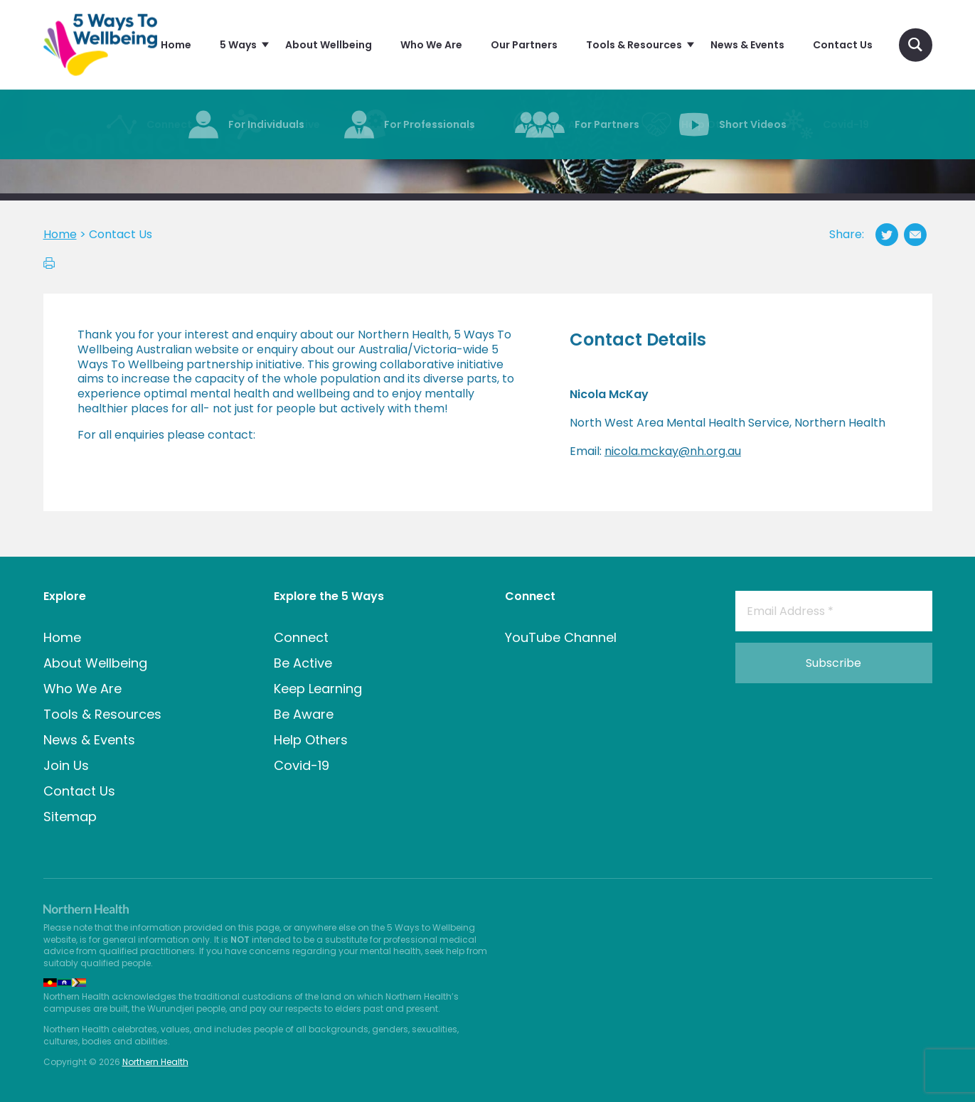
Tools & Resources (102, 714)
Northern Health (155, 1062)
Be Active (303, 663)
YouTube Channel (561, 637)
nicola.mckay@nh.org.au (672, 451)
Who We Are (82, 688)
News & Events (89, 740)
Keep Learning (318, 688)
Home (62, 637)
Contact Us (79, 791)
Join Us (66, 765)
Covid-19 (301, 765)
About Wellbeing (95, 663)
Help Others (311, 740)
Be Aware (304, 714)
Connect (301, 637)
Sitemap (70, 816)
